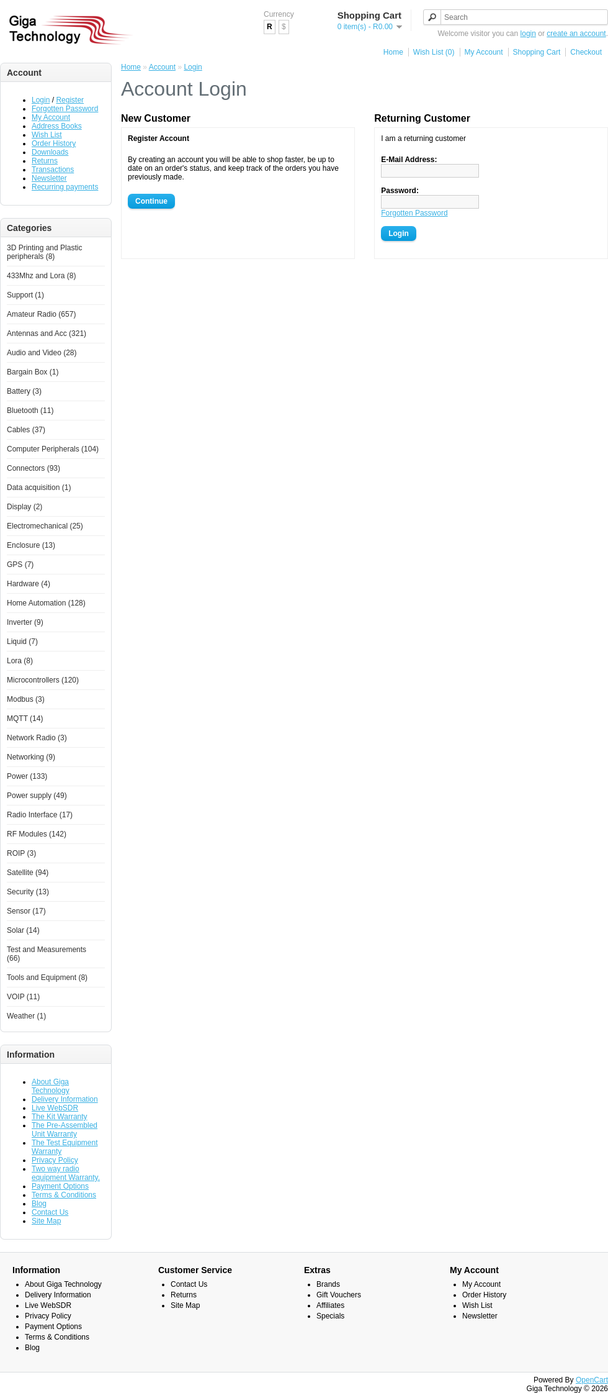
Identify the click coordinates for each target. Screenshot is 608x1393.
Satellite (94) (27, 872)
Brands (328, 1284)
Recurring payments (65, 187)
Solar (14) (23, 930)
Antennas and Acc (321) (46, 333)
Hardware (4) (28, 583)
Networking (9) (31, 757)
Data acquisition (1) (39, 487)
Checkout (586, 52)
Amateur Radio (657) (41, 314)
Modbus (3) (26, 699)
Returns (45, 161)
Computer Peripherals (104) (53, 449)
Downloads (50, 152)
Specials (330, 1316)
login (528, 33)
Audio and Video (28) (42, 352)
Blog (39, 1203)
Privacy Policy (55, 1160)
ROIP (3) (21, 853)
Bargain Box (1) (32, 372)
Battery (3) (24, 391)
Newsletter (49, 178)
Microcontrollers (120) (43, 680)
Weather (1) (26, 1016)
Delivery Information (65, 1099)
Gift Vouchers (338, 1295)
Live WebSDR (55, 1108)
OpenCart (592, 1380)
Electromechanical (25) (45, 526)
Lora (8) (20, 660)
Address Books (57, 126)
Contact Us (50, 1212)
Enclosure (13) (31, 545)
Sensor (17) (26, 911)
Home (393, 52)
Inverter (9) (25, 622)
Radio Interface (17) (40, 814)
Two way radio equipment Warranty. (66, 1173)
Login (41, 100)
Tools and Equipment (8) (47, 977)
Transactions (53, 169)
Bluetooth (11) (30, 410)
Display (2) (24, 506)
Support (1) (25, 295)
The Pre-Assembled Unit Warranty (64, 1129)
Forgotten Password (65, 108)
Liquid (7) (22, 641)
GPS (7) (20, 564)
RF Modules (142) (36, 834)
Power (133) (27, 776)
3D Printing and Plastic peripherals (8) (44, 252)
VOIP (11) (23, 996)
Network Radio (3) (37, 737)
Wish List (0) (434, 52)
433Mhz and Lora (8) (41, 275)
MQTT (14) (25, 718)
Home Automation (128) (46, 603)
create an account (576, 33)
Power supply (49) (37, 795)
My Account (484, 52)
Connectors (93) (33, 468)
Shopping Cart (537, 52)
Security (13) (28, 891)
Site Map (46, 1221)
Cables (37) (26, 429)
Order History (54, 143)
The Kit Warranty (59, 1116)
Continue (151, 201)
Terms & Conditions (64, 1195)
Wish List (47, 134)
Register (70, 100)
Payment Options (60, 1186)
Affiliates (330, 1305)
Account (162, 67)
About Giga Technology (50, 1086)
